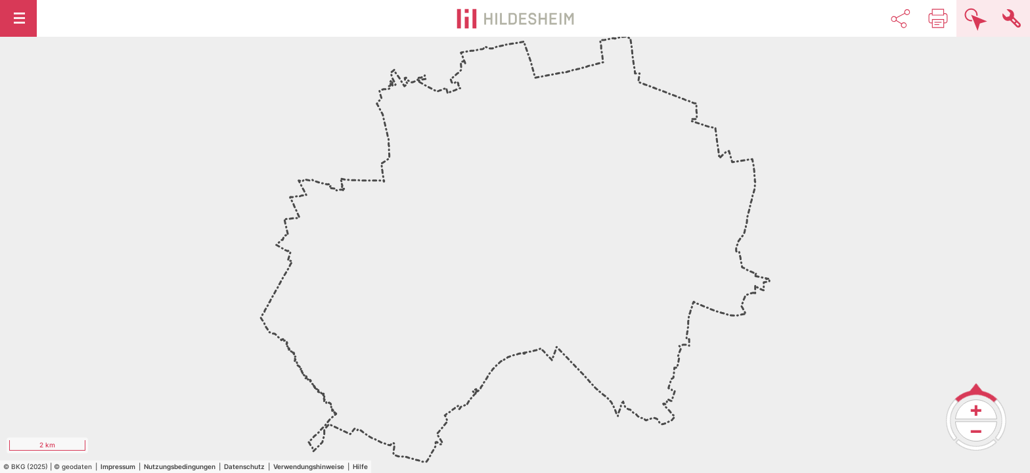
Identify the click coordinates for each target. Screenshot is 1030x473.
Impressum (118, 466)
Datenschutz (244, 466)
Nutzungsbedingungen (179, 466)
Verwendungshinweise (308, 466)
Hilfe (360, 466)
